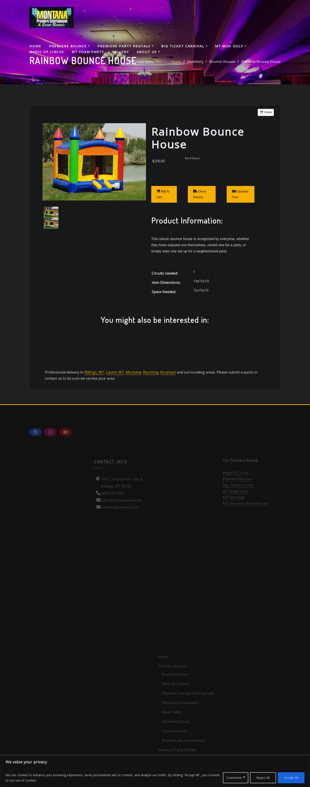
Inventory (195, 63)
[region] (155, 771)
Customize (234, 778)
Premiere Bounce (69, 46)
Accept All (291, 778)
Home (35, 46)
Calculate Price (240, 243)
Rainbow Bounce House (261, 63)
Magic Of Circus (46, 52)
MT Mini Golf (230, 46)
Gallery (120, 52)
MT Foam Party (88, 52)
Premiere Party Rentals (125, 46)
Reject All (263, 778)
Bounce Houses (222, 63)
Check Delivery (199, 243)
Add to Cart (163, 243)
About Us (148, 52)
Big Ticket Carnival (184, 46)
